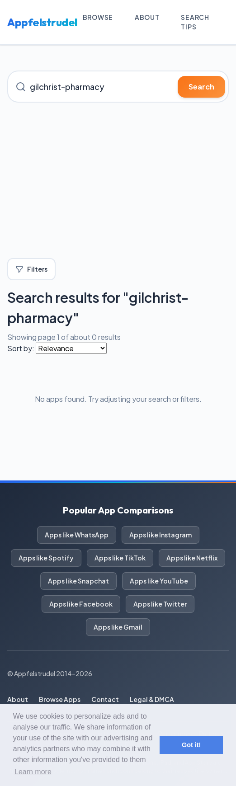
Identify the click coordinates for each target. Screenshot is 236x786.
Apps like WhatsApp (77, 535)
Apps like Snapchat (78, 581)
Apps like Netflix (191, 558)
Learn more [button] (33, 772)
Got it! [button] (191, 744)
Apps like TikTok (120, 558)
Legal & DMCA (152, 699)
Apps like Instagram (160, 535)
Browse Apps (59, 699)
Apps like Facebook (81, 604)
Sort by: (20, 348)
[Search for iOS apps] (118, 87)
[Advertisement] (118, 180)
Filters (31, 269)
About (147, 17)
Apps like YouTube (159, 581)
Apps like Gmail (118, 627)
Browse (98, 17)
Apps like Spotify (46, 558)
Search (201, 86)
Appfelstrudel (42, 22)
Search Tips (195, 22)
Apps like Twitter (160, 604)
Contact (105, 699)
